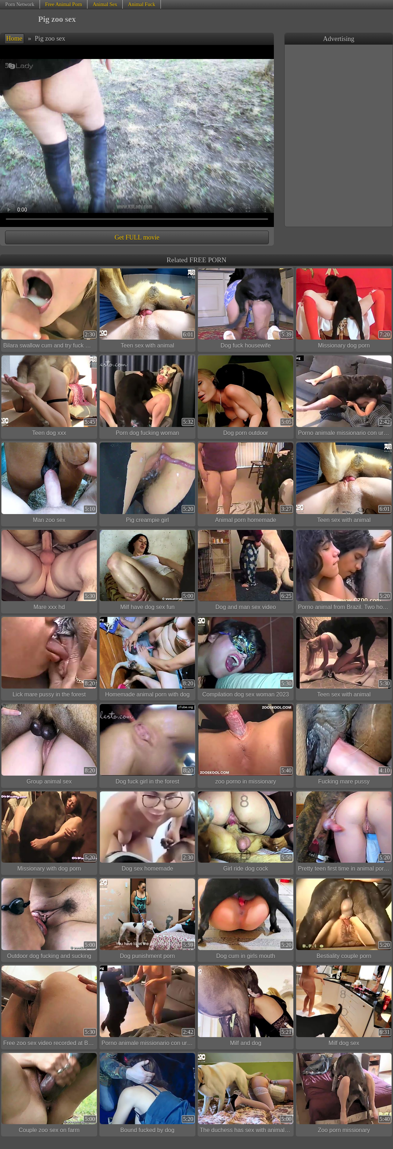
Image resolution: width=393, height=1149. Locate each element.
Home (14, 38)
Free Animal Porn (63, 4)
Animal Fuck (141, 4)
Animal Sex (104, 4)
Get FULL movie (136, 237)
